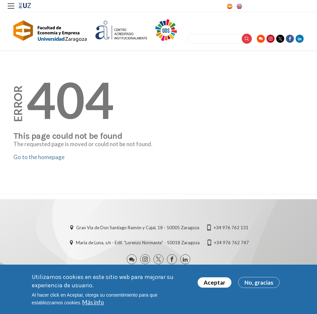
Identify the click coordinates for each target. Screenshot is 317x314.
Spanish (229, 6)
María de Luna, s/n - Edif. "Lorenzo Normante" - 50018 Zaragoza (138, 242)
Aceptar (214, 283)
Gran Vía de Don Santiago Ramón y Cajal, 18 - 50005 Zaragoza (137, 227)
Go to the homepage (39, 157)
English (238, 6)
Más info (93, 303)
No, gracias (258, 283)
